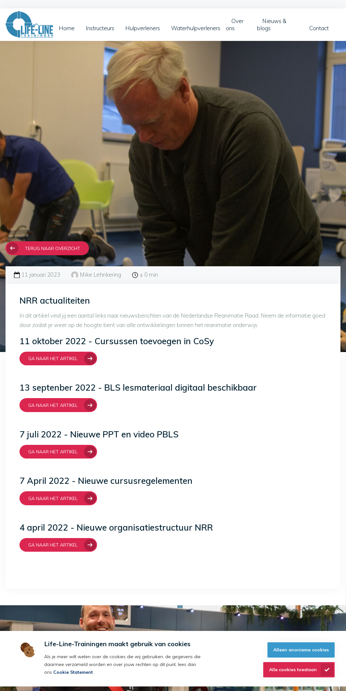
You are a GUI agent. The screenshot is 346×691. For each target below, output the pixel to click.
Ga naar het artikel (53, 358)
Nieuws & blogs (271, 24)
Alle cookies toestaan (293, 669)
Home (67, 28)
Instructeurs (100, 28)
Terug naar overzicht (52, 248)
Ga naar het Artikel (53, 451)
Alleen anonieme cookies (301, 650)
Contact (319, 28)
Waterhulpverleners (195, 28)
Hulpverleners (142, 28)
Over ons (234, 24)
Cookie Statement (73, 672)
